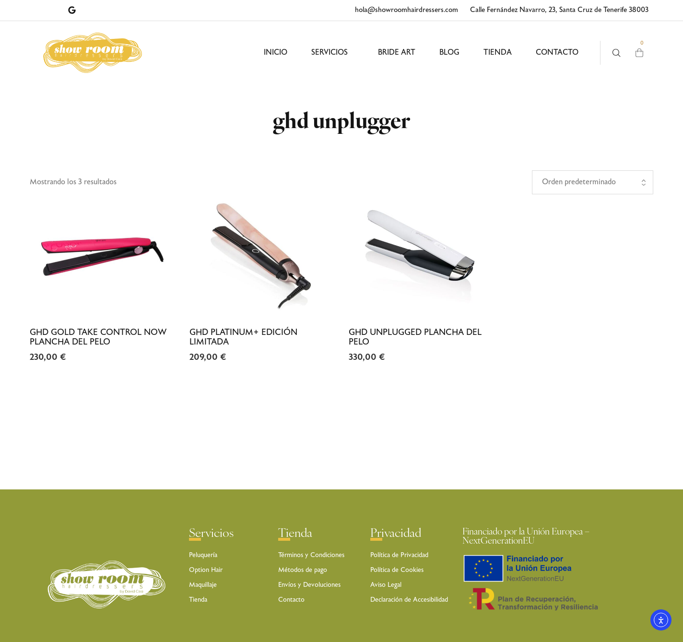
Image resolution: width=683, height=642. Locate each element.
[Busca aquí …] (616, 53)
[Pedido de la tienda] (592, 182)
